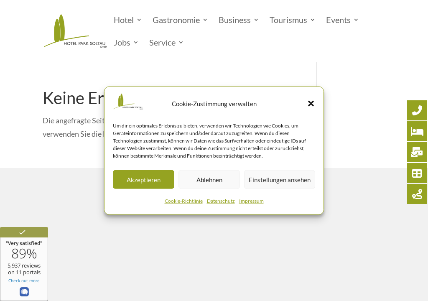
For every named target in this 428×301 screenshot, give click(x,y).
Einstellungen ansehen (280, 180)
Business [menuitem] (235, 21)
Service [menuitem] (162, 43)
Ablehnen (209, 180)
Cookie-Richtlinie (184, 201)
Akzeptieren (143, 180)
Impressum (251, 201)
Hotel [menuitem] (124, 21)
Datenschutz (221, 201)
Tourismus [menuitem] (288, 21)
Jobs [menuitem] (122, 43)
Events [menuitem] (338, 21)
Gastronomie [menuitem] (176, 21)
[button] (311, 103)
